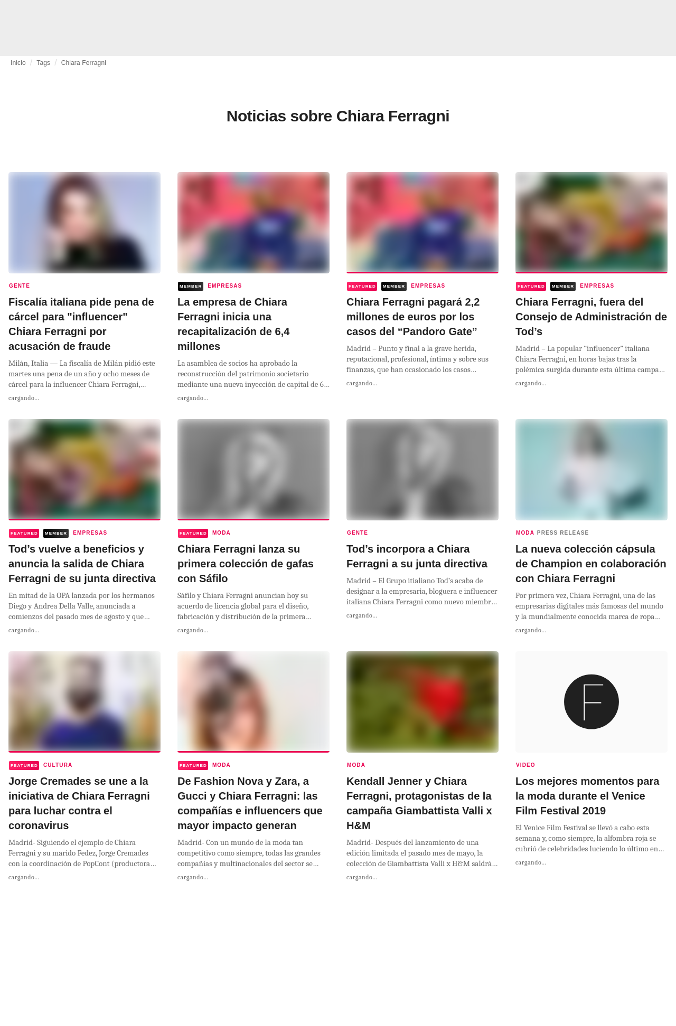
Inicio (18, 62)
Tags (43, 62)
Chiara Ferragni (83, 62)
